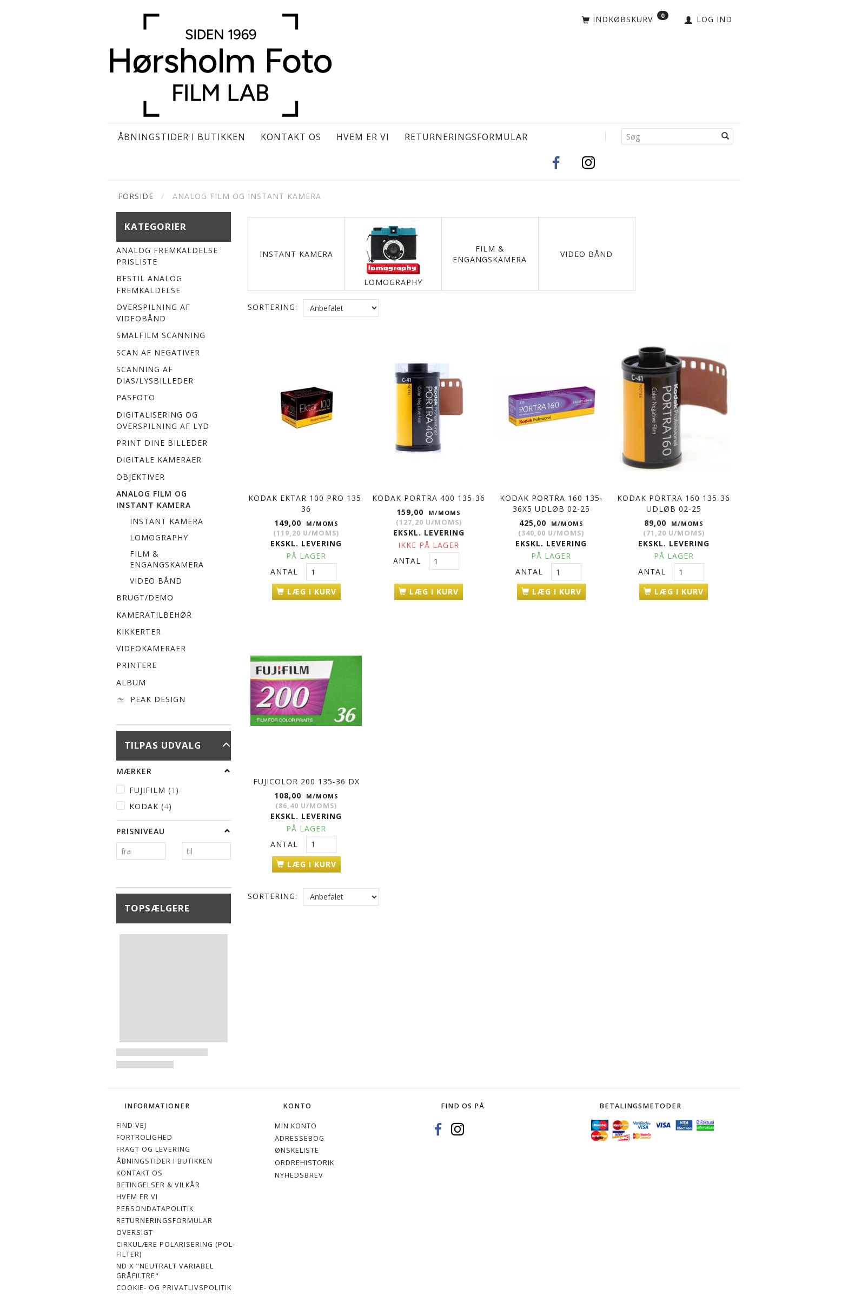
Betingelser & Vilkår (158, 1185)
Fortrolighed (144, 1137)
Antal (285, 570)
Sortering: (272, 307)
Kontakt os (291, 136)
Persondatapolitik (155, 1208)
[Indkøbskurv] (625, 20)
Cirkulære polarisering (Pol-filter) (175, 1249)
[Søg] (725, 136)
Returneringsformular (466, 136)
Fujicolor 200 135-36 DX (306, 778)
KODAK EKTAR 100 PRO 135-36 (306, 502)
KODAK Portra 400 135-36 (428, 497)
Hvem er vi (362, 136)
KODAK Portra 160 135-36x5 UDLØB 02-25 (551, 502)
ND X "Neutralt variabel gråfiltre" (165, 1270)
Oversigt (134, 1232)
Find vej (131, 1125)
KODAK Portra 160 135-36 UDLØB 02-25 (673, 502)
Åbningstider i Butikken (182, 136)
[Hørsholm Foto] (221, 62)
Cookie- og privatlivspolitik (173, 1287)
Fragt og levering (153, 1149)
